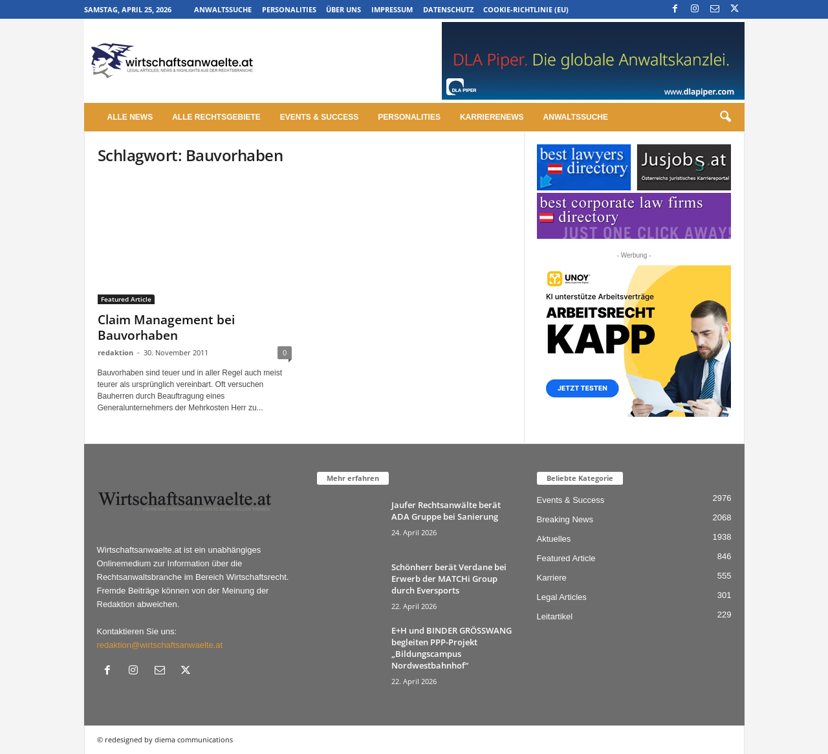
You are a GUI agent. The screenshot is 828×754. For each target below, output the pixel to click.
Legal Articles (562, 597)
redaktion (115, 352)
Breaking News (565, 519)
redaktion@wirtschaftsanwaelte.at (160, 645)
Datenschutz (448, 9)
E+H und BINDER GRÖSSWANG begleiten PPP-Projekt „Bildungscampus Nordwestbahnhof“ (451, 648)
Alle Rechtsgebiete (216, 117)
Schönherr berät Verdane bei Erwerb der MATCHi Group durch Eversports (449, 578)
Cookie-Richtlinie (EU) (526, 9)
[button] (725, 117)
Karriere (552, 577)
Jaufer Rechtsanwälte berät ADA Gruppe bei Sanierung (446, 510)
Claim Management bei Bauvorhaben (166, 327)
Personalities (289, 9)
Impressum (392, 9)
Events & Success (319, 117)
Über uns (343, 9)
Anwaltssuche (223, 9)
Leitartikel (555, 616)
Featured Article (126, 299)
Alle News (130, 117)
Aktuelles (554, 539)
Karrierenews (492, 117)
